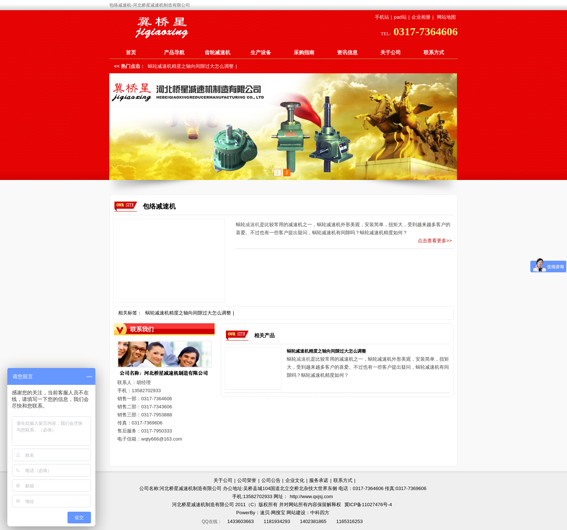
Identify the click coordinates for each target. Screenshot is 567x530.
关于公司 (390, 52)
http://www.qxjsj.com (311, 496)
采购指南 (304, 52)
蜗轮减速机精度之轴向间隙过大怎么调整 (191, 66)
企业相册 (421, 17)
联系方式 (434, 52)
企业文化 (294, 480)
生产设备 (260, 52)
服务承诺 (318, 480)
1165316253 (349, 521)
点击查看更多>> (435, 240)
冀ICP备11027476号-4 (368, 504)
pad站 (400, 17)
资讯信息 (347, 52)
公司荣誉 (246, 480)
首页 (131, 52)
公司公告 (271, 480)
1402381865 (313, 521)
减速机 (252, 224)
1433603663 (240, 521)
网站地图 (446, 17)
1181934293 (277, 521)
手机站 (382, 17)
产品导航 (174, 52)
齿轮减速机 (217, 52)
